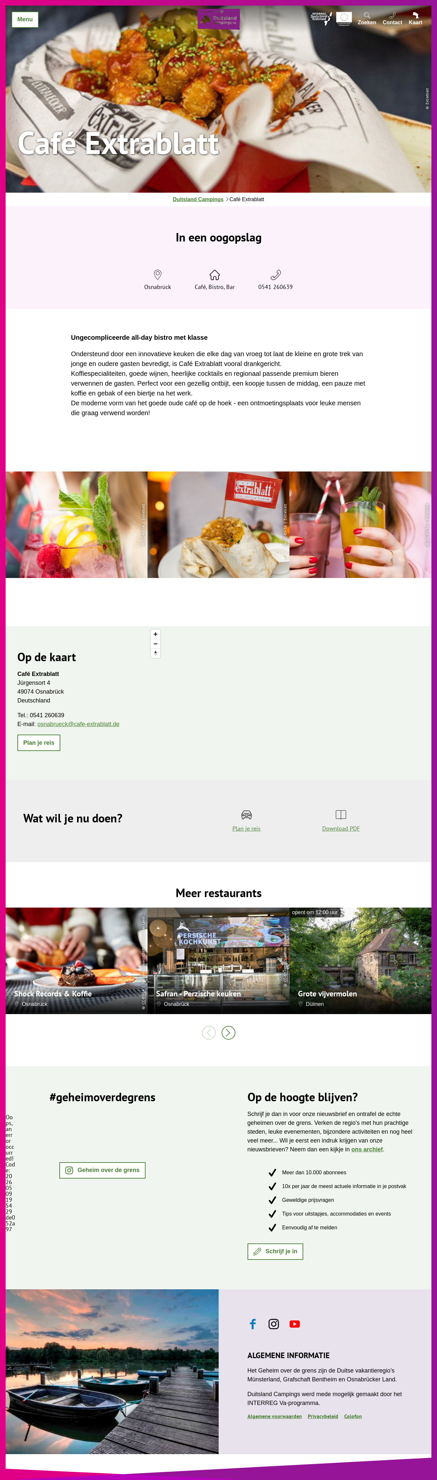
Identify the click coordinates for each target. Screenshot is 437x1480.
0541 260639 (275, 287)
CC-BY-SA (143, 997)
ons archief (367, 1149)
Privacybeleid (323, 1416)
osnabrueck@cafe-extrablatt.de (78, 724)
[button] (38, 743)
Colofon (353, 1416)
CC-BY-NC (285, 974)
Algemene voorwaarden (275, 1416)
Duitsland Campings (198, 199)
